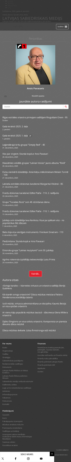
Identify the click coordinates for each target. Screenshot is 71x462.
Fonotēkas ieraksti (10, 445)
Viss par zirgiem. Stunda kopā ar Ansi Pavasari (25, 153)
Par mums (7, 343)
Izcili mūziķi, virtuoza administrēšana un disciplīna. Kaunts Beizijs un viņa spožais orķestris (34, 305)
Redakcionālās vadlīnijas (12, 364)
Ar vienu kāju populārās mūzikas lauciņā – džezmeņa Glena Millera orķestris (35, 314)
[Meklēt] (66, 106)
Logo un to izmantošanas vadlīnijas (16, 388)
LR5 (25, 21)
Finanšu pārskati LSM (46, 365)
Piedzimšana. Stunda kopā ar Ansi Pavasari (23, 241)
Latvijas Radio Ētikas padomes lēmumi (14, 377)
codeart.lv (66, 450)
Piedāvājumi (8, 411)
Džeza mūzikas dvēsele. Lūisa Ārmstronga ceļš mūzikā (29, 330)
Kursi (4, 418)
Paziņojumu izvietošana (12, 428)
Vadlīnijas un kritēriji (10, 431)
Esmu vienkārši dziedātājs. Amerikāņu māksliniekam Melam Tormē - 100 (35, 173)
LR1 (15, 21)
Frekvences (7, 401)
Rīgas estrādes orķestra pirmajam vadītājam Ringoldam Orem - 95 (34, 117)
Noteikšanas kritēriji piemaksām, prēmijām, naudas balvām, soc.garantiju (51, 349)
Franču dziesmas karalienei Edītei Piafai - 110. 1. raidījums (30, 211)
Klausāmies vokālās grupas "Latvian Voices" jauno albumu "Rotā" (33, 163)
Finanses (42, 343)
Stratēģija (6, 357)
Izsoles (40, 371)
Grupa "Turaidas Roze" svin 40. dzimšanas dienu (26, 202)
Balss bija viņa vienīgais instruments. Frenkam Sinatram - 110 (32, 232)
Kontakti (5, 404)
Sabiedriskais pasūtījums (12, 360)
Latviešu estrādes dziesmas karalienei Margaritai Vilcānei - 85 (32, 183)
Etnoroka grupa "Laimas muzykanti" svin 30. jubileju (28, 250)
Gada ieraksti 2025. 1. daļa (15, 135)
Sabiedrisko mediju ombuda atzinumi (17, 381)
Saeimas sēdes (8, 442)
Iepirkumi (41, 368)
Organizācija (7, 351)
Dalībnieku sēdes (9, 384)
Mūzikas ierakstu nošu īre (13, 424)
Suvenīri (5, 415)
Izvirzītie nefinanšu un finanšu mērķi (52, 355)
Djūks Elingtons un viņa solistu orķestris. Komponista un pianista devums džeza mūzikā (34, 323)
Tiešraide (18, 26)
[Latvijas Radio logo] (7, 26)
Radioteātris (37, 21)
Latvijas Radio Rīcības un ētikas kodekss (15, 371)
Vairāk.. (35, 273)
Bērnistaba (12, 5)
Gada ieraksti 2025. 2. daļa (15, 126)
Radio (4, 347)
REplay (10, 3)
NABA (29, 21)
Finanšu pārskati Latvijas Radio (50, 361)
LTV (9, 7)
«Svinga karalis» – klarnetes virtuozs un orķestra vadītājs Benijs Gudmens (33, 287)
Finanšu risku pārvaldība (48, 358)
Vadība (5, 354)
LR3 (22, 21)
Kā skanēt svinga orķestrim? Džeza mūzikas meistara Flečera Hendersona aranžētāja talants (32, 296)
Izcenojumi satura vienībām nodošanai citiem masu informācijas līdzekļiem (17, 436)
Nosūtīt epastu (24, 96)
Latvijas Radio (8, 21)
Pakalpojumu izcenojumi (12, 421)
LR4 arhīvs (47, 21)
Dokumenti (6, 367)
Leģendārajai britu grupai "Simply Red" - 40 (23, 144)
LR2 (18, 21)
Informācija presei (9, 394)
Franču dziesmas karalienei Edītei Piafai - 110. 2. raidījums (30, 193)
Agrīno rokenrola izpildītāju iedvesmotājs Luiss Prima (28, 259)
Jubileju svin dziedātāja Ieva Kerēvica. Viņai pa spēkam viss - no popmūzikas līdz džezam (33, 221)
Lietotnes (6, 391)
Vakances (6, 397)
